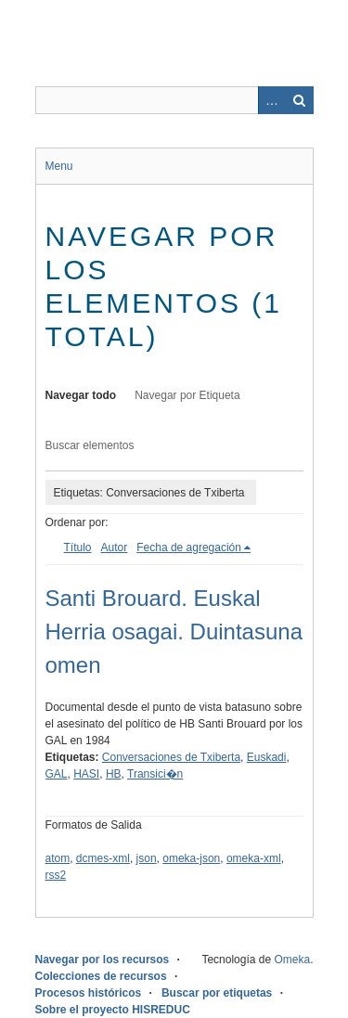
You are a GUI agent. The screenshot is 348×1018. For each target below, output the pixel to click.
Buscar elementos (90, 445)
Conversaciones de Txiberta (171, 757)
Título (78, 547)
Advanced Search (272, 100)
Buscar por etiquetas (216, 992)
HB (114, 773)
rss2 (56, 875)
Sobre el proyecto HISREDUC (112, 1009)
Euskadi (267, 757)
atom (58, 858)
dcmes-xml (103, 858)
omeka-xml (253, 858)
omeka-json (191, 858)
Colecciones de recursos (101, 976)
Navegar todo (81, 395)
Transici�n (155, 773)
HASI (86, 773)
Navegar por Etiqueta (187, 395)
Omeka (292, 959)
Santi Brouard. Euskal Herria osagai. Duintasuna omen (174, 631)
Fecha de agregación (188, 547)
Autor (114, 547)
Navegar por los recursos (102, 959)
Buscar (300, 100)
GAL (56, 773)
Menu (59, 166)
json (146, 858)
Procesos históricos (88, 992)
